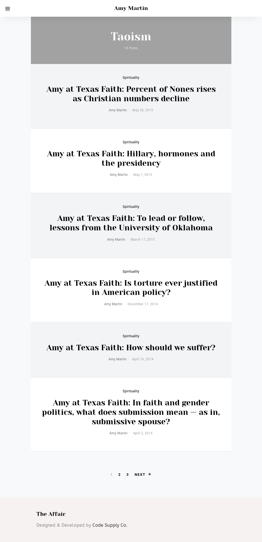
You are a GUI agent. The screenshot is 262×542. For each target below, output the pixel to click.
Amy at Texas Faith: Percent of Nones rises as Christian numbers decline (131, 94)
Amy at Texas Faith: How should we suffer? (131, 347)
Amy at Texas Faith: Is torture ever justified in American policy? (131, 288)
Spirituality (131, 78)
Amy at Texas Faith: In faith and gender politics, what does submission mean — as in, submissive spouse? (131, 412)
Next (139, 474)
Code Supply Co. (110, 525)
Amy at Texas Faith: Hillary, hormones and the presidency (131, 158)
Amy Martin (131, 8)
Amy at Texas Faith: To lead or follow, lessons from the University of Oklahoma (131, 223)
